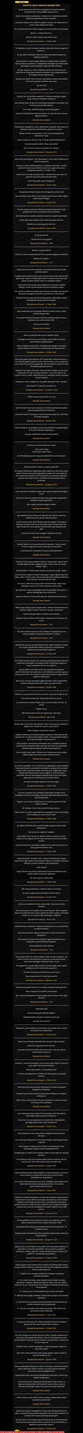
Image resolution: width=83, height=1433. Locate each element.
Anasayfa (21, 2)
